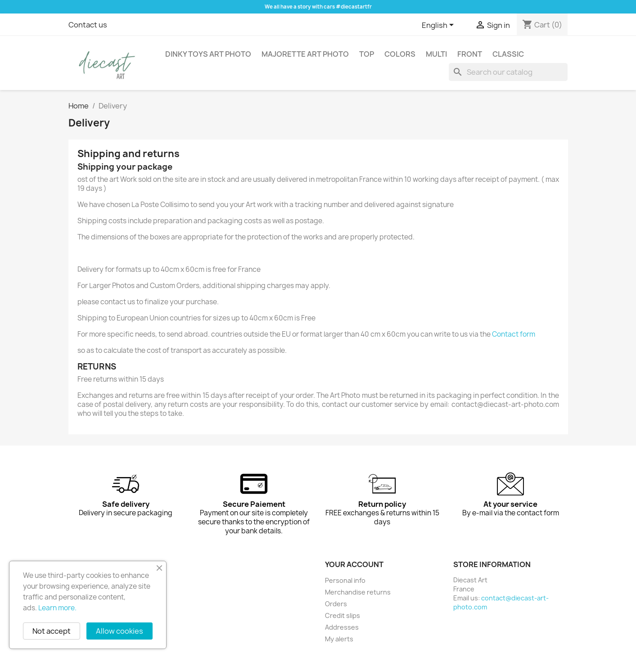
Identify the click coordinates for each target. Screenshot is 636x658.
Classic (508, 54)
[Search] (508, 72)
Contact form (513, 334)
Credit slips (342, 615)
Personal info (345, 580)
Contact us (87, 25)
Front (469, 54)
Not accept (51, 631)
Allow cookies (119, 631)
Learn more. (57, 608)
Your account (354, 564)
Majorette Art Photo (305, 54)
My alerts (339, 639)
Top (366, 54)
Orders (336, 603)
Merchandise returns (358, 592)
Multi (436, 54)
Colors (399, 54)
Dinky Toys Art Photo (208, 54)
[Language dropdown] (439, 25)
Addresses (342, 627)
